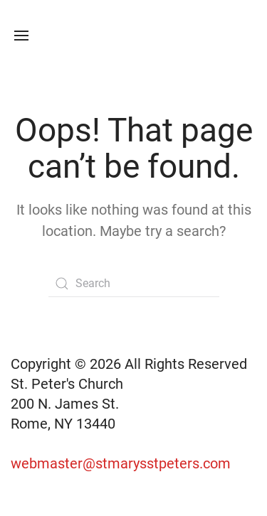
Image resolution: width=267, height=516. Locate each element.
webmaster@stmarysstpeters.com (122, 463)
